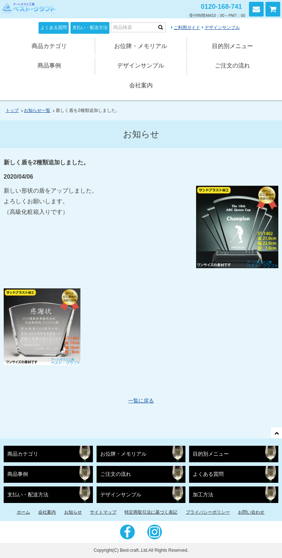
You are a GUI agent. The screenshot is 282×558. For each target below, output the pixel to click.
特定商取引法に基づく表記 (150, 512)
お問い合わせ (256, 9)
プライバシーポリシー (208, 512)
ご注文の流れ (232, 65)
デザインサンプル (222, 27)
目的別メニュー (232, 46)
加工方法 (203, 494)
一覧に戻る (141, 401)
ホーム (23, 512)
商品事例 (49, 65)
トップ (12, 110)
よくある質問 (53, 27)
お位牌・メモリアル (140, 46)
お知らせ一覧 (37, 110)
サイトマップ (103, 512)
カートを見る (272, 9)
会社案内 (141, 85)
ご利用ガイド (187, 27)
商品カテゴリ (49, 46)
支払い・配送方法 (90, 27)
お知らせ (73, 512)
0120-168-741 (221, 6)
